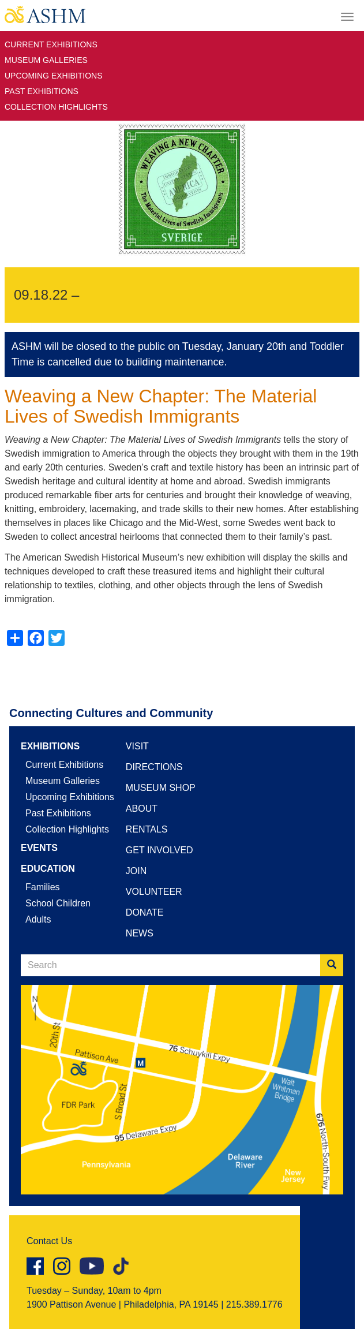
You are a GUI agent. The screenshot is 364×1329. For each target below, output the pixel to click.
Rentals (147, 829)
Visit (137, 746)
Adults (38, 919)
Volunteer (154, 892)
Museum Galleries (46, 60)
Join (136, 871)
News (139, 933)
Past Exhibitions (41, 91)
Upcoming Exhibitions (54, 75)
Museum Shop (161, 788)
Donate (144, 912)
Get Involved (159, 850)
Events (39, 848)
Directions (154, 767)
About (141, 808)
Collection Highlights (56, 106)
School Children (58, 903)
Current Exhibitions (51, 44)
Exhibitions (50, 746)
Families (42, 887)
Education (48, 868)
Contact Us (49, 1241)
